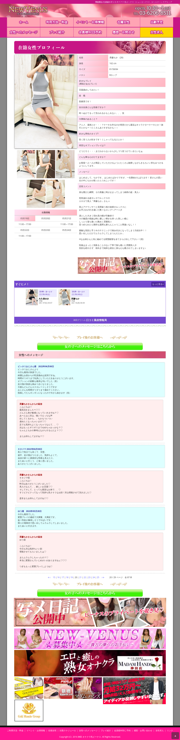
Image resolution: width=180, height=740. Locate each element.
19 (71, 577)
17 (63, 577)
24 (93, 577)
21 (80, 577)
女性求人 (156, 32)
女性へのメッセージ (23, 32)
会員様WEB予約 (90, 32)
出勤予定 (156, 22)
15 (54, 577)
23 (89, 577)
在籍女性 (123, 22)
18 (67, 577)
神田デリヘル (79, 320)
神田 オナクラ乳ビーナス (89, 736)
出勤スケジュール (68, 730)
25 (98, 577)
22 (85, 577)
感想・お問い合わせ (143, 730)
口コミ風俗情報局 (96, 320)
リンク (170, 730)
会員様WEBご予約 (122, 730)
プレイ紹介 (56, 32)
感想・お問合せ (123, 32)
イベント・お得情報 (90, 22)
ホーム (23, 22)
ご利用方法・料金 (15, 730)
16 (58, 577)
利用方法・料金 (57, 22)
